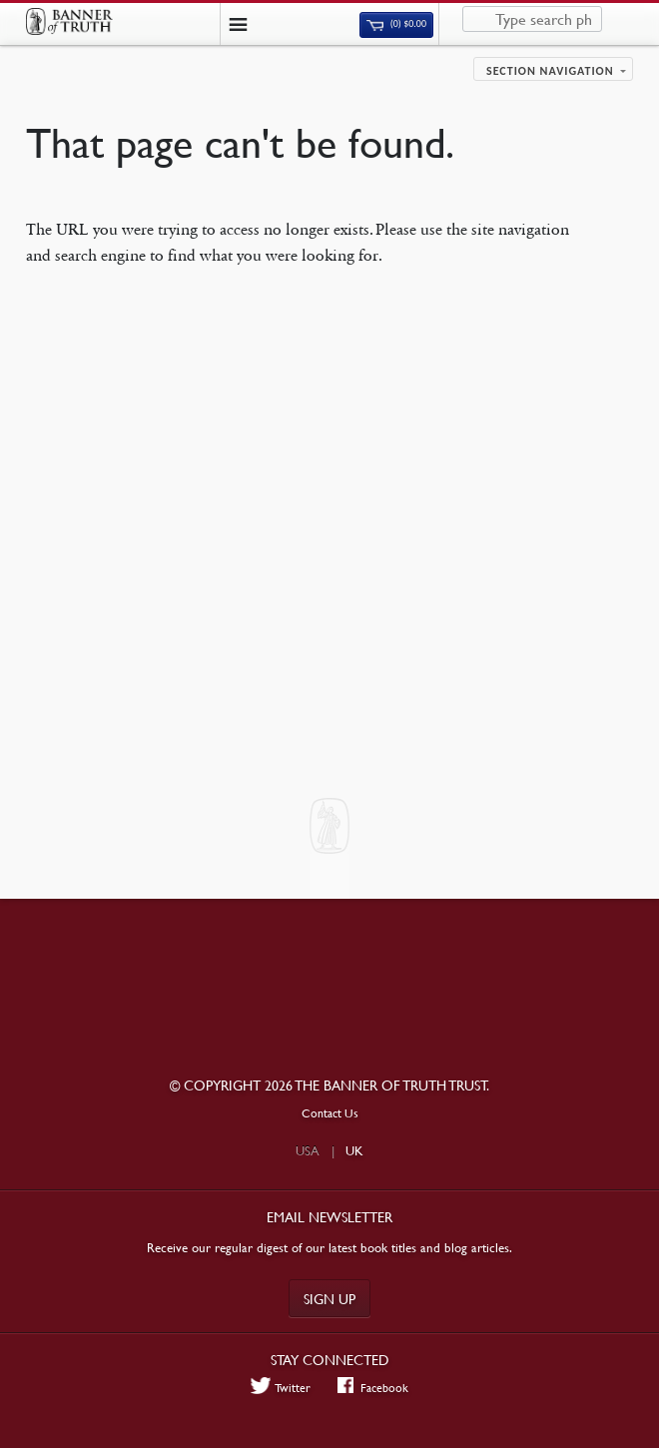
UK (354, 1150)
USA (308, 1150)
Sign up (329, 1298)
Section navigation (550, 71)
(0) (396, 24)
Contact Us (330, 1112)
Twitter (281, 1387)
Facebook (372, 1387)
